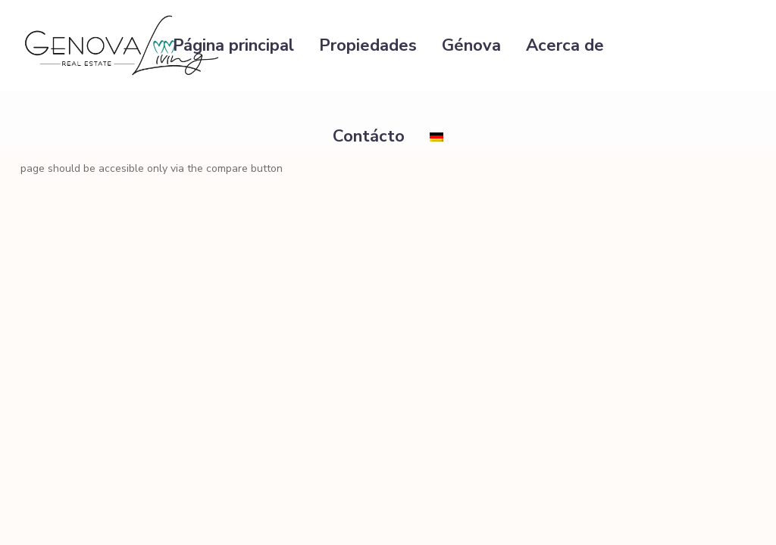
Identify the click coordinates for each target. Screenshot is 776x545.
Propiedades (368, 45)
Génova (471, 45)
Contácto (369, 136)
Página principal (233, 45)
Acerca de (565, 45)
